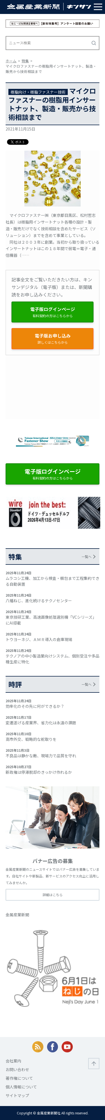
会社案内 (13, 1061)
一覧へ (86, 556)
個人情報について (21, 1087)
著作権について (19, 1078)
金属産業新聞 (17, 914)
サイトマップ (17, 1095)
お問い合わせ (17, 1069)
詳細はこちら (53, 894)
